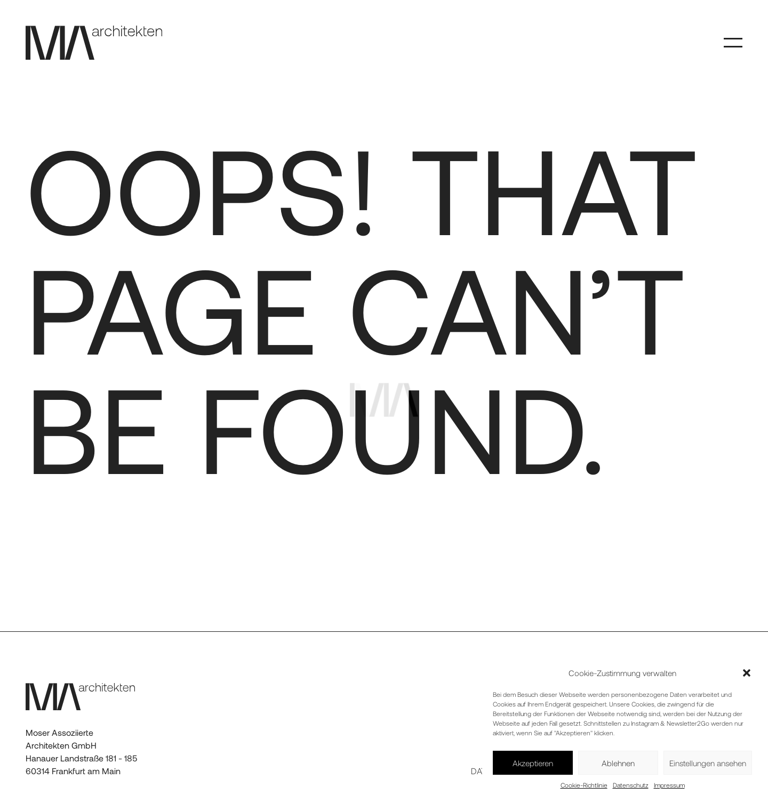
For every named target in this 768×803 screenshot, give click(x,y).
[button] (746, 673)
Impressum (669, 785)
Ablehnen (618, 763)
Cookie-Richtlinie (584, 785)
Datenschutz (631, 785)
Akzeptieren (533, 763)
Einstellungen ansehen (707, 763)
